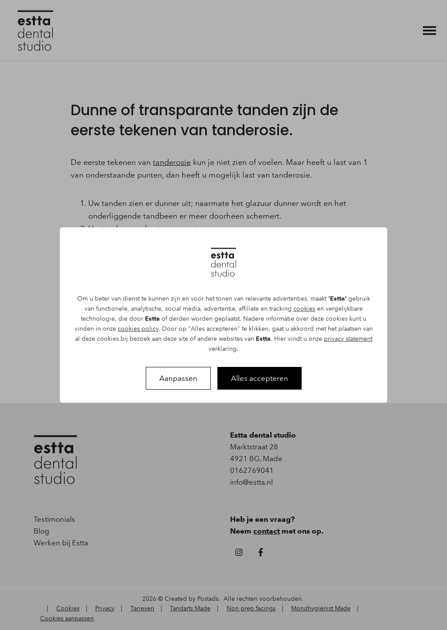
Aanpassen (178, 378)
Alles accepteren (259, 378)
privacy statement (348, 338)
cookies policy (138, 328)
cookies (304, 308)
